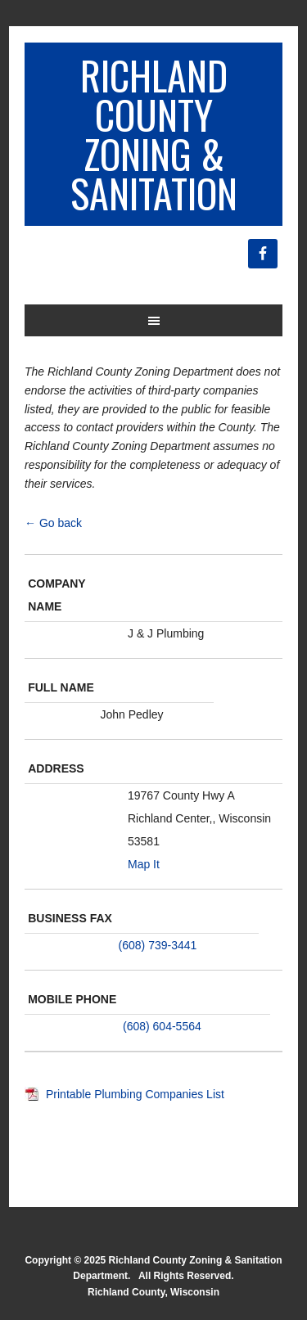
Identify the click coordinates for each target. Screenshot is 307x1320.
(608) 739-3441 (158, 945)
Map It (144, 864)
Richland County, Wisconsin (153, 1292)
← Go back (53, 522)
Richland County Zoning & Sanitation (153, 134)
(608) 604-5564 (162, 1026)
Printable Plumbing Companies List (135, 1094)
